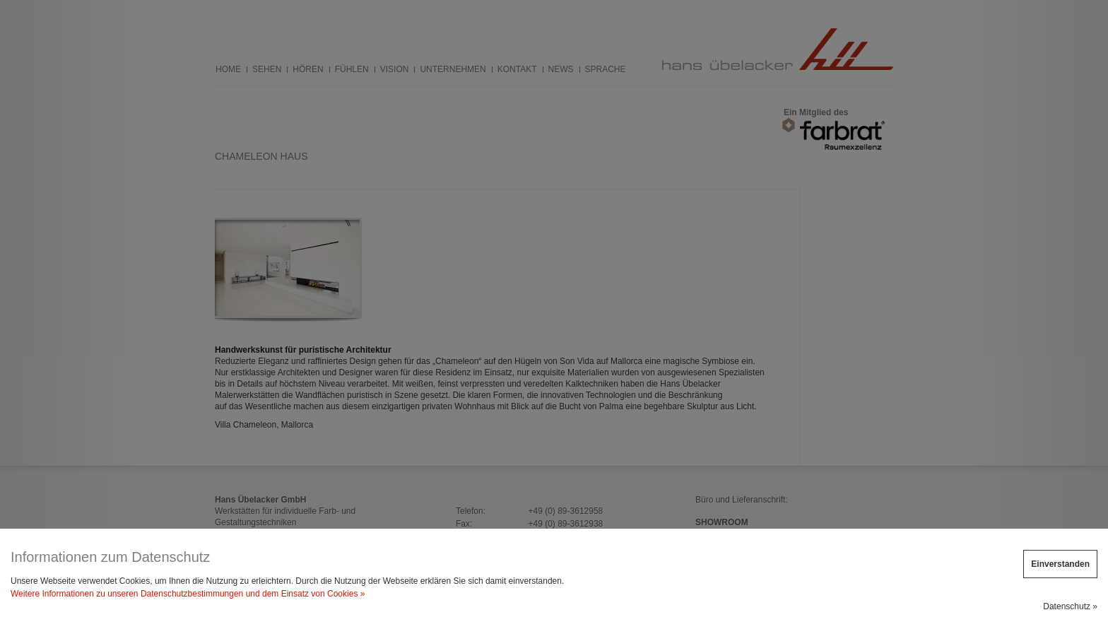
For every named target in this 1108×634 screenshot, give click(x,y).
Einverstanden (1060, 564)
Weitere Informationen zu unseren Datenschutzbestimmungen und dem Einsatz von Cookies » (188, 594)
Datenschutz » (1070, 606)
